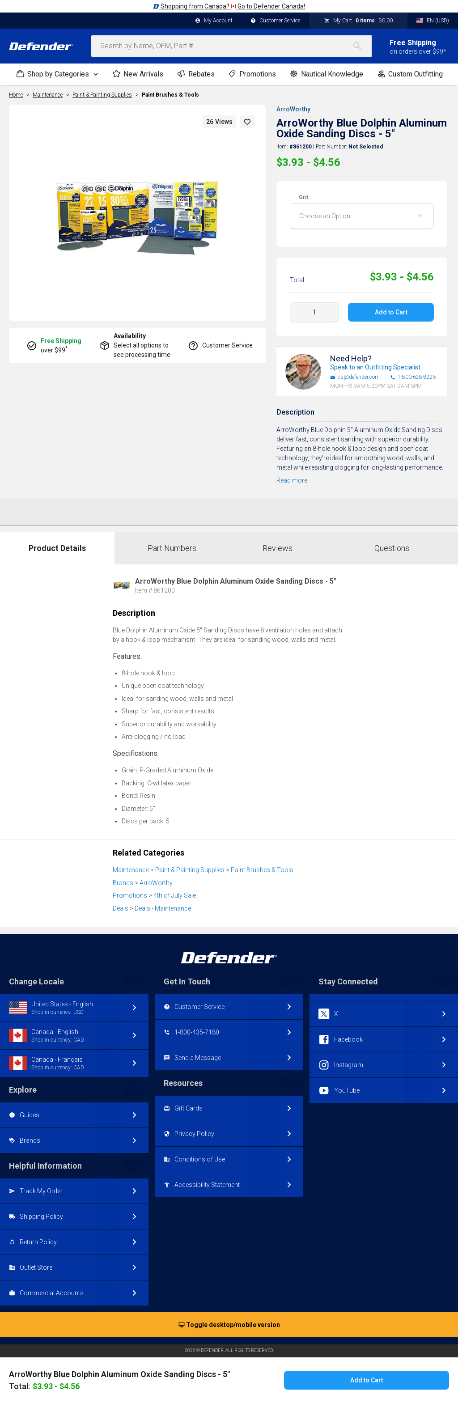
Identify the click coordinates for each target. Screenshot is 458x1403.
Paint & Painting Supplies (190, 869)
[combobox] (231, 46)
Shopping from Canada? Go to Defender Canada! (229, 6)
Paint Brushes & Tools (170, 94)
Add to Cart (390, 312)
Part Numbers (172, 548)
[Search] (362, 46)
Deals (120, 908)
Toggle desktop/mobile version (229, 1325)
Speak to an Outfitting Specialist (375, 367)
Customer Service (275, 21)
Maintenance (131, 869)
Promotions (130, 895)
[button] (247, 121)
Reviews (278, 548)
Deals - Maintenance (163, 908)
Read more (291, 480)
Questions (391, 548)
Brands (123, 882)
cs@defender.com (355, 377)
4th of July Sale (174, 895)
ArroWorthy (293, 109)
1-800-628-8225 (413, 377)
